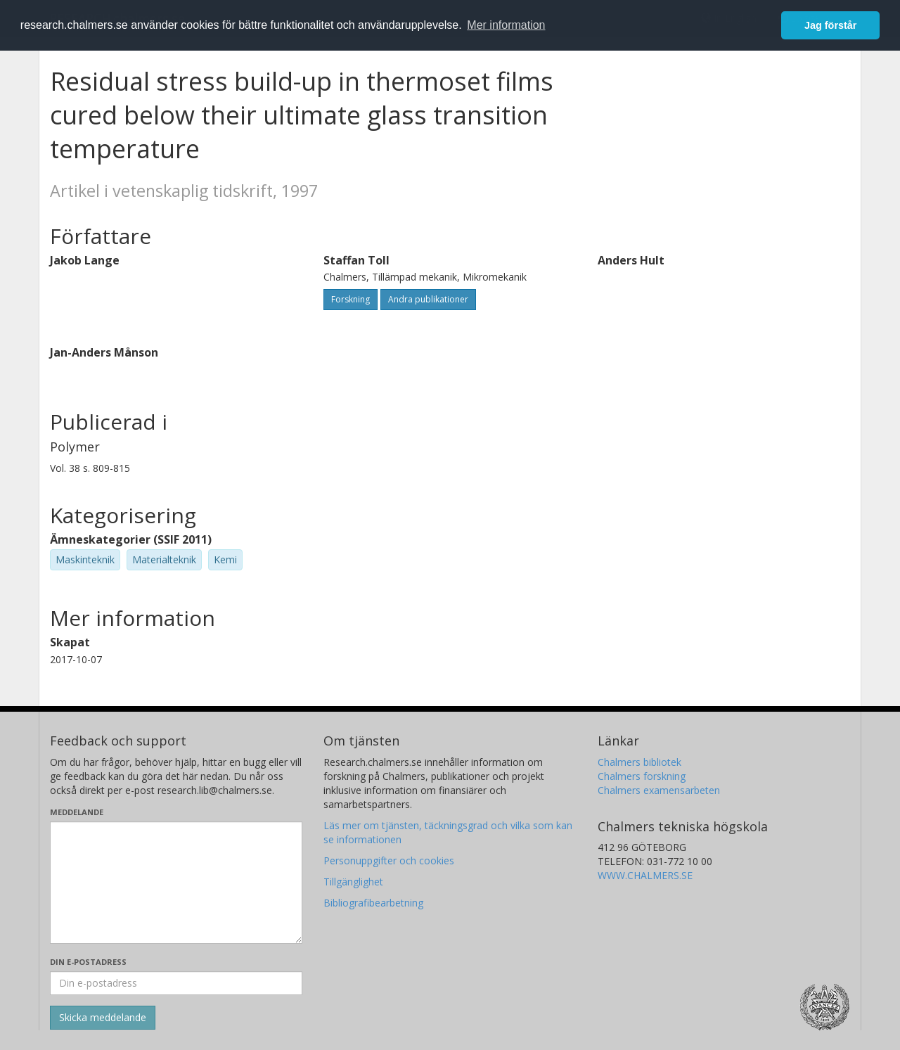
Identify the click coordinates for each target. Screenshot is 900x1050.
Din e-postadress (88, 961)
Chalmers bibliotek (639, 762)
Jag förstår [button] (830, 25)
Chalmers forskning (642, 776)
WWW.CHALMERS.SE (645, 875)
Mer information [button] (506, 25)
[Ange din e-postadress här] (176, 983)
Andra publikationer (428, 299)
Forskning (350, 299)
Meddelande (76, 812)
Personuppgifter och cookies (388, 860)
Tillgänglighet (353, 881)
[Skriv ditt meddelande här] (176, 882)
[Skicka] (102, 1018)
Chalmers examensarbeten (659, 790)
